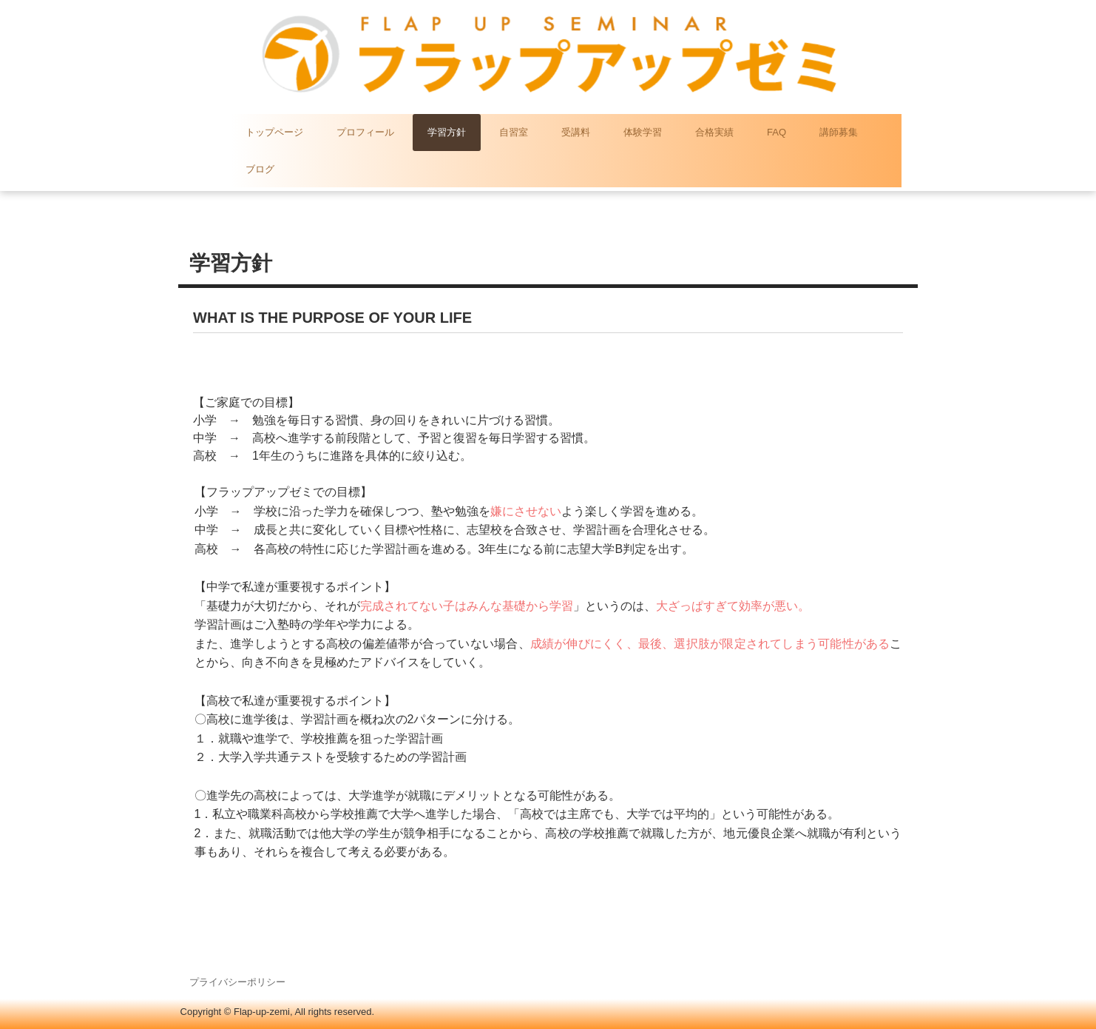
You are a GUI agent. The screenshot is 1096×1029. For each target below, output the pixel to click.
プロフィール (365, 132)
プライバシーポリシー (237, 982)
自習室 (513, 132)
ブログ (260, 169)
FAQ (776, 132)
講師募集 (838, 132)
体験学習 (642, 132)
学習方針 (446, 132)
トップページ (274, 132)
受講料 (575, 132)
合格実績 (714, 132)
